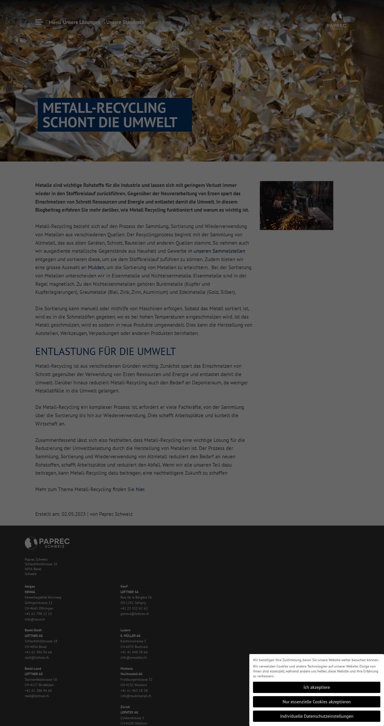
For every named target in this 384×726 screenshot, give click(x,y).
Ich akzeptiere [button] (316, 687)
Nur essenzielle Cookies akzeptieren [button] (317, 701)
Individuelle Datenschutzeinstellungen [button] (316, 716)
